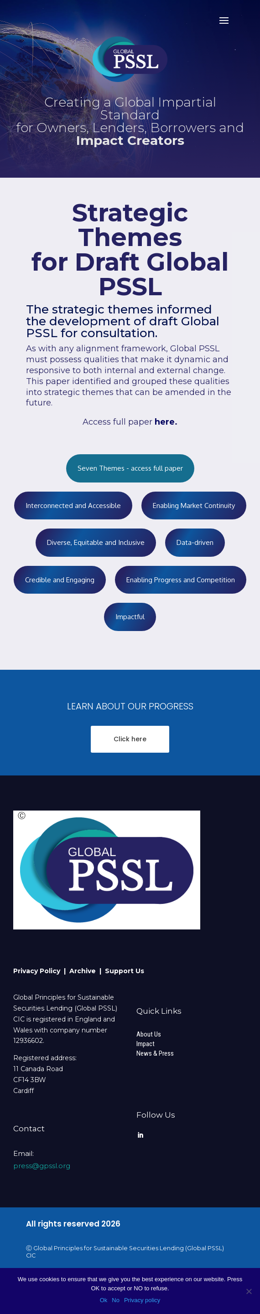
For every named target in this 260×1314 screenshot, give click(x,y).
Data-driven (195, 542)
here (163, 422)
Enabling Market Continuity (194, 505)
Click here (130, 739)
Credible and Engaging (59, 579)
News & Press (155, 1053)
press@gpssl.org (41, 1165)
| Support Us (121, 971)
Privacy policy (142, 1300)
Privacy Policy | (41, 971)
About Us (148, 1034)
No (116, 1300)
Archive (84, 971)
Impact (145, 1044)
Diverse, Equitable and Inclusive (96, 542)
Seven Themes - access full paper (130, 468)
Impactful (130, 616)
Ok (104, 1300)
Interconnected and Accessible (73, 505)
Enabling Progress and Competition (180, 579)
